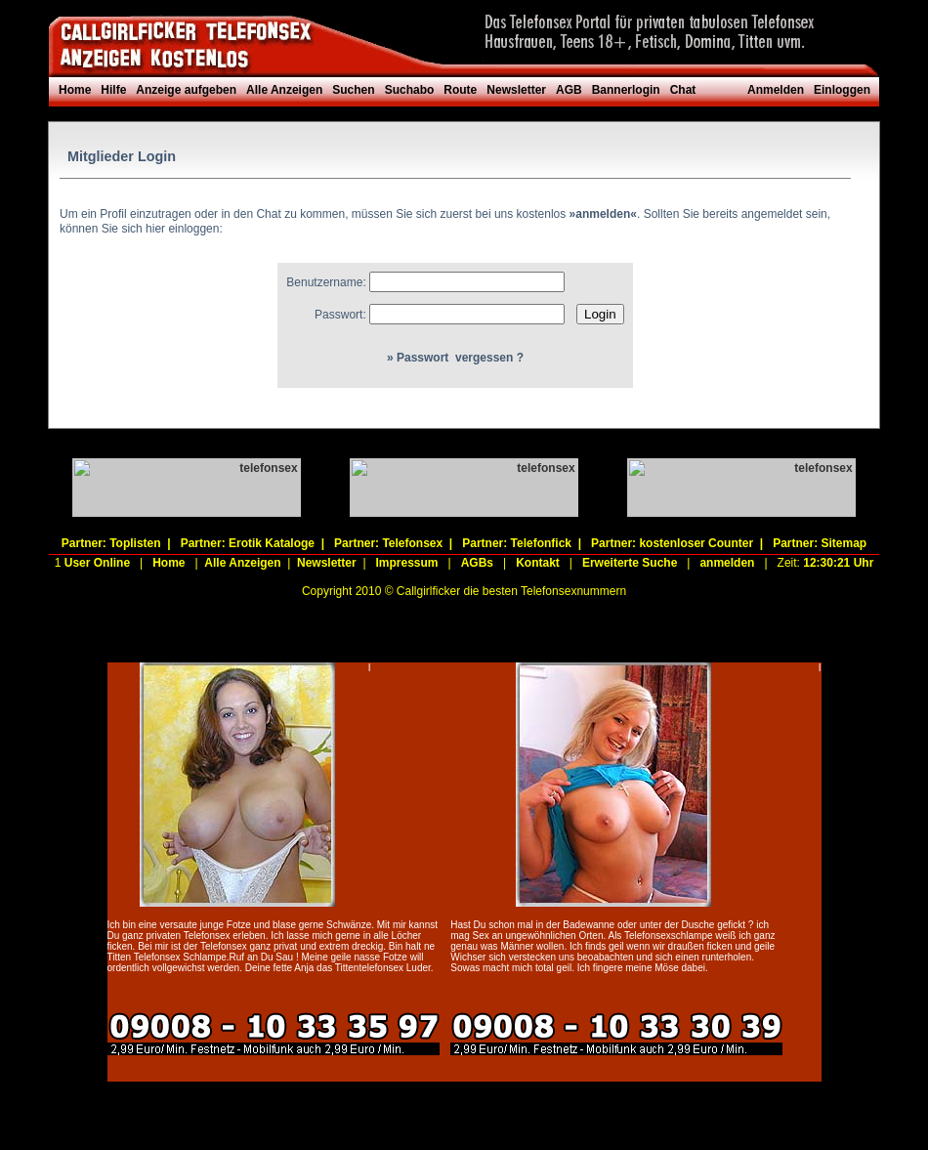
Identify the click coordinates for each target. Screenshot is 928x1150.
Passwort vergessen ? (460, 357)
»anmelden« (603, 214)
